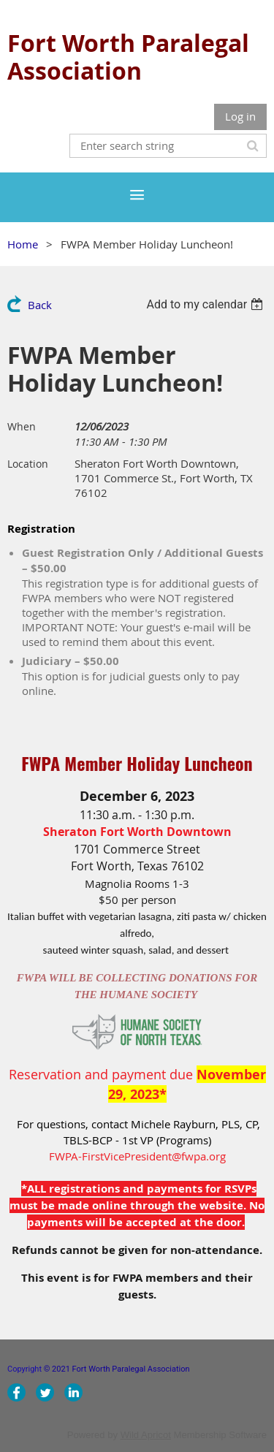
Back (40, 304)
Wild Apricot (146, 1434)
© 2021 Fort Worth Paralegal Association (118, 1369)
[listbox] (206, 304)
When (21, 426)
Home (22, 244)
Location (27, 464)
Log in (240, 116)
